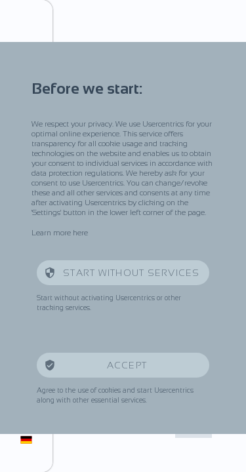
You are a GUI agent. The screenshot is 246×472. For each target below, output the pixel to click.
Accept (128, 365)
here (80, 232)
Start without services (131, 272)
